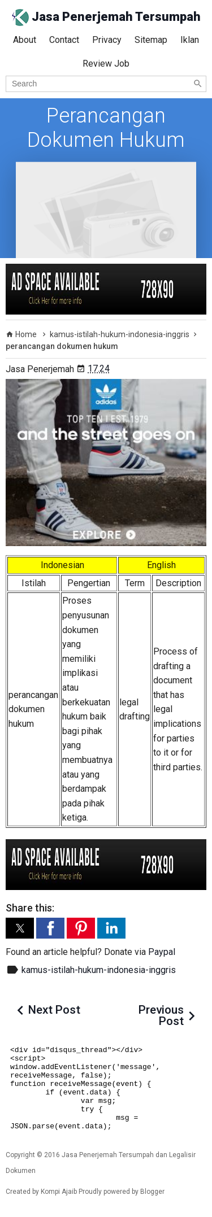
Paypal (161, 951)
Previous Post (161, 1015)
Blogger (152, 1192)
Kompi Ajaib (59, 1192)
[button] (20, 928)
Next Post (54, 1010)
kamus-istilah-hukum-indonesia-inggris (98, 970)
